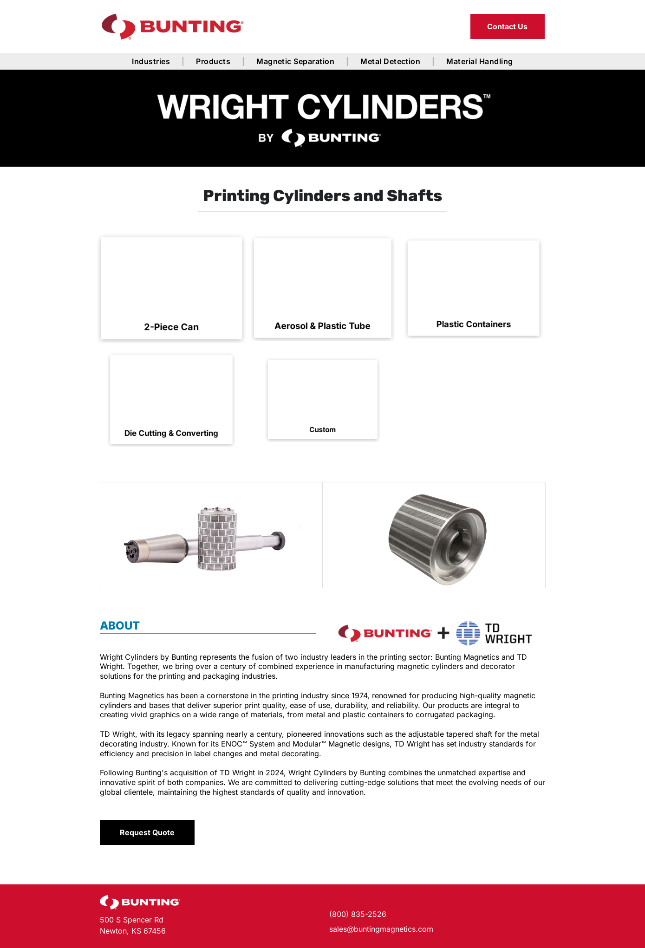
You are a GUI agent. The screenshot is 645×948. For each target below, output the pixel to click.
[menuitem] (152, 61)
